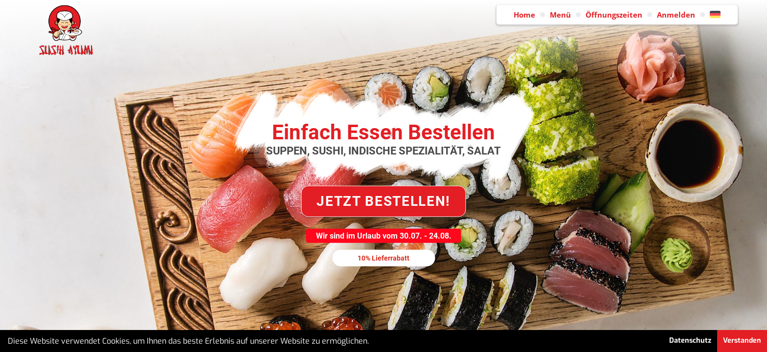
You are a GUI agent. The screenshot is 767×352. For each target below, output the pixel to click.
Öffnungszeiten (614, 15)
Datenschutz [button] (690, 340)
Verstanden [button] (742, 340)
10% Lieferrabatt (383, 258)
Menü (560, 15)
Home (524, 15)
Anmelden (676, 15)
